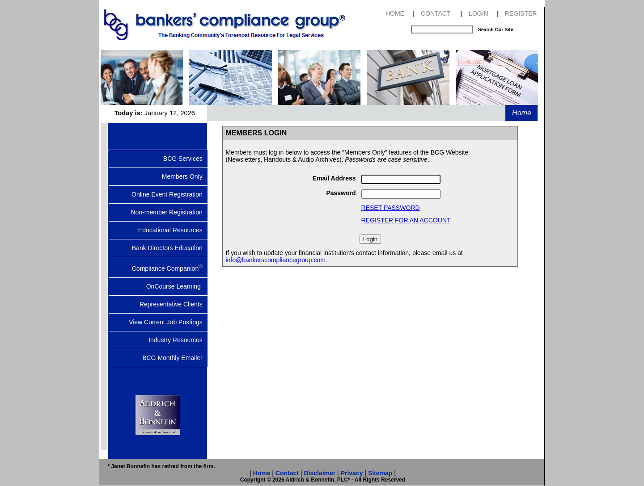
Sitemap (380, 473)
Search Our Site (495, 29)
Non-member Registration (169, 212)
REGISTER (521, 13)
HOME (395, 13)
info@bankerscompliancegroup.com (275, 260)
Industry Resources (178, 340)
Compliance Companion (170, 267)
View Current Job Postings (168, 322)
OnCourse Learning (177, 286)
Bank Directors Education (170, 247)
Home (521, 113)
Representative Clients (174, 304)
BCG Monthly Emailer (175, 357)
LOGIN (478, 13)
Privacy (352, 473)
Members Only (185, 176)
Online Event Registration (169, 194)
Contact (287, 473)
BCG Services (185, 158)
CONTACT (436, 13)
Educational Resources (173, 230)
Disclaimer (319, 473)
